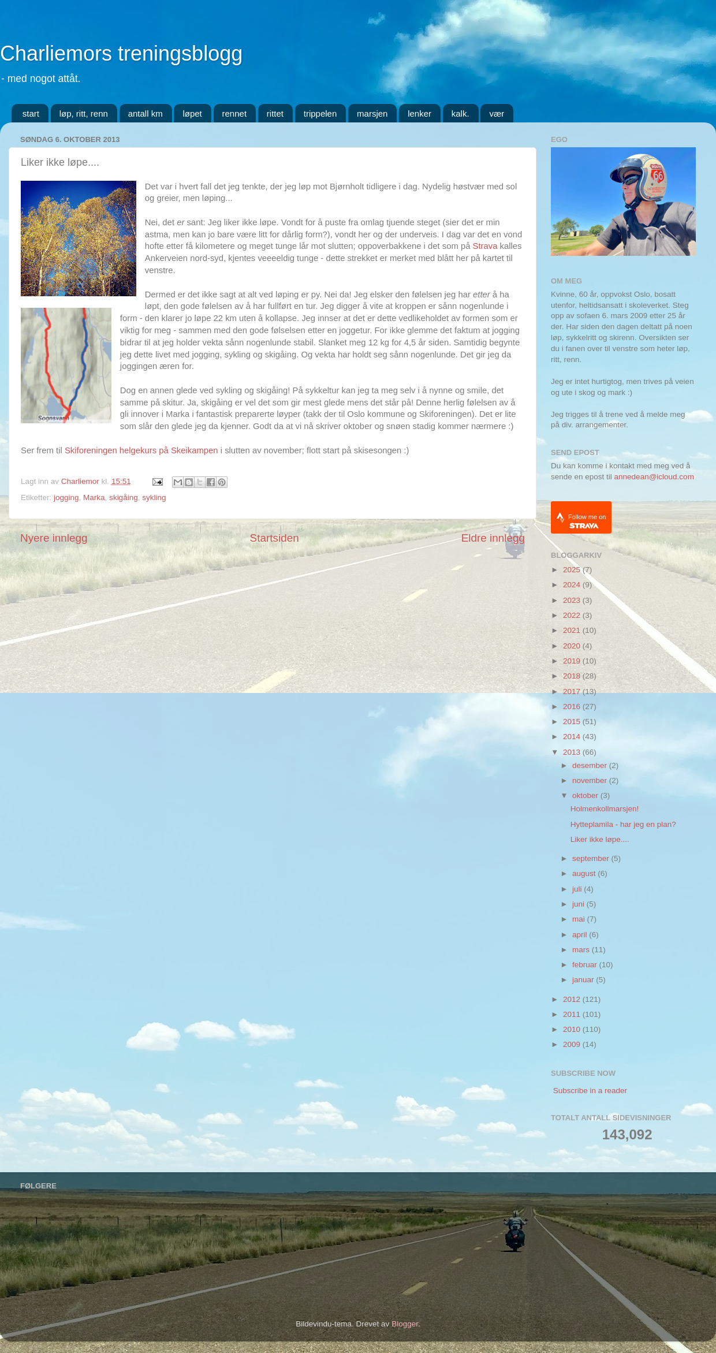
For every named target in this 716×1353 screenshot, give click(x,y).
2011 (573, 1014)
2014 (573, 736)
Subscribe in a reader (590, 1090)
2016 (573, 706)
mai (579, 919)
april (580, 934)
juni (579, 904)
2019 (573, 661)
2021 (573, 630)
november (590, 780)
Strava (485, 246)
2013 (573, 752)
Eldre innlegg (493, 538)
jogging (66, 497)
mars (582, 949)
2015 (573, 721)
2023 (573, 600)
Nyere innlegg (54, 538)
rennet (234, 113)
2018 (573, 676)
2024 (573, 584)
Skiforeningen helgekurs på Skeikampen (141, 450)
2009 (573, 1044)
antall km (145, 113)
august (585, 873)
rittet (275, 113)
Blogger (404, 1324)
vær (496, 113)
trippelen (320, 113)
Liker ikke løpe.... (599, 839)
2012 (573, 999)
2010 (573, 1029)
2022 (573, 615)
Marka (94, 497)
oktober (586, 795)
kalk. (460, 113)
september (591, 858)
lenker (419, 113)
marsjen (372, 113)
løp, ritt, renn (83, 113)
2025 (573, 569)
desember (590, 765)
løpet (192, 113)
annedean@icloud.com (654, 476)
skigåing (123, 497)
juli (578, 889)
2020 (573, 646)
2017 (573, 691)
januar (584, 979)
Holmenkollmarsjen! (604, 808)
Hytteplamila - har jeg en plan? (623, 824)
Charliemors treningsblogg (121, 53)
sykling (154, 497)
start (31, 113)
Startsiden (274, 538)
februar (585, 964)
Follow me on (587, 521)
